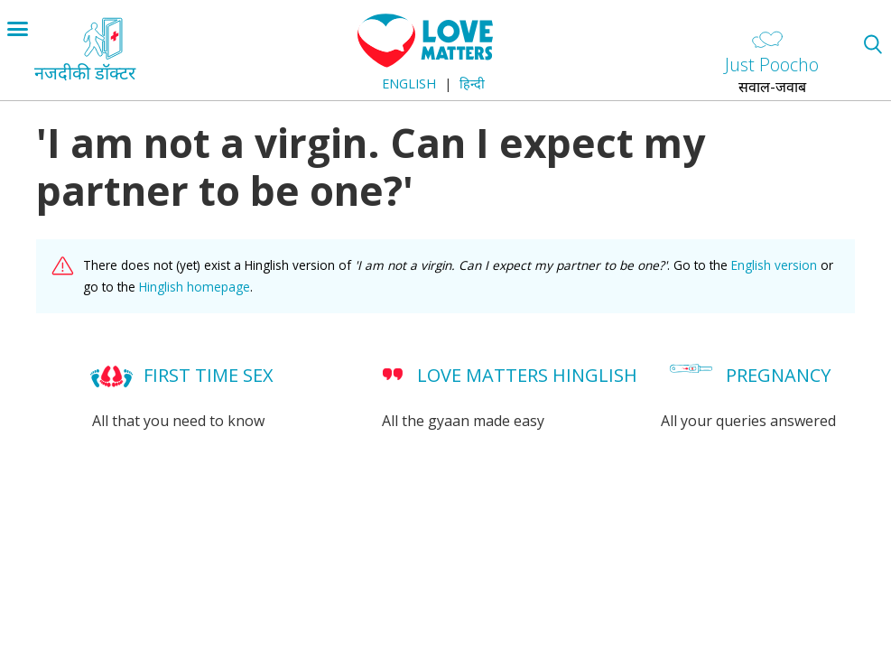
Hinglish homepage (194, 286)
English (409, 83)
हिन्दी (472, 83)
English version (774, 265)
